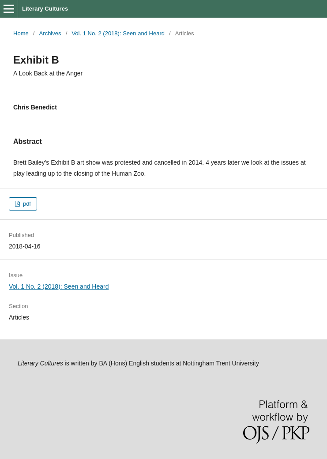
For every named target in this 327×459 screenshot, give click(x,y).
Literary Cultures (45, 8)
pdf (26, 203)
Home (21, 33)
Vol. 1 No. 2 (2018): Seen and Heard (118, 33)
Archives (50, 33)
